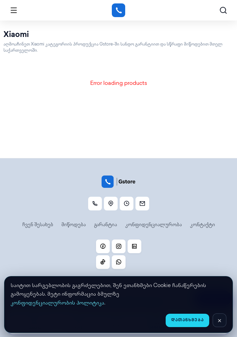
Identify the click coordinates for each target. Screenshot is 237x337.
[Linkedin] (134, 246)
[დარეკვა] (95, 203)
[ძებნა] (223, 10)
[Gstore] (118, 10)
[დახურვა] (219, 320)
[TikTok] (103, 262)
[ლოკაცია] (111, 203)
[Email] (142, 203)
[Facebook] (103, 246)
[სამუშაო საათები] (126, 203)
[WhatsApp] (119, 262)
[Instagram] (119, 246)
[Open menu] (14, 10)
